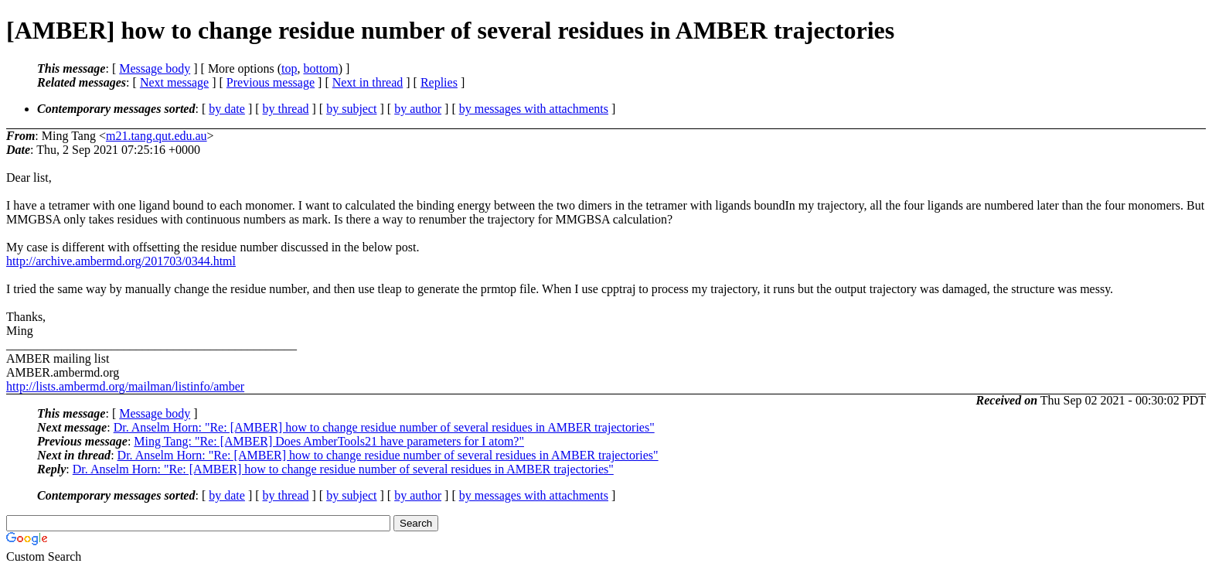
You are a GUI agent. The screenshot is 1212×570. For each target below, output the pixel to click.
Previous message (270, 82)
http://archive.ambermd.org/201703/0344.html (121, 261)
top (289, 68)
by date (227, 108)
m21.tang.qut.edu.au (156, 135)
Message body (154, 68)
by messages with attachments (533, 108)
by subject (351, 108)
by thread (286, 108)
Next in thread (367, 82)
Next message (174, 82)
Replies (439, 82)
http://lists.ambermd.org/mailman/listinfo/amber (125, 386)
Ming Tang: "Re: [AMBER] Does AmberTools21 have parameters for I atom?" (329, 441)
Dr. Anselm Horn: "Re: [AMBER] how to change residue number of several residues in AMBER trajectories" (384, 427)
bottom (320, 68)
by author (417, 108)
